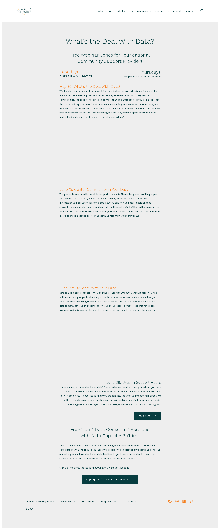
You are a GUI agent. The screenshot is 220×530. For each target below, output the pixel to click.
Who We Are (106, 11)
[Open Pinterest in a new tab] (191, 501)
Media (159, 11)
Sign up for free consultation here (107, 479)
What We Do (125, 11)
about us (141, 454)
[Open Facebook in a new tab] (170, 501)
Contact (190, 11)
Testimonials (174, 11)
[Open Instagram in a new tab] (177, 501)
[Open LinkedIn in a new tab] (184, 501)
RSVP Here (144, 415)
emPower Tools (110, 501)
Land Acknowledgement (40, 501)
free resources (119, 458)
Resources (144, 11)
